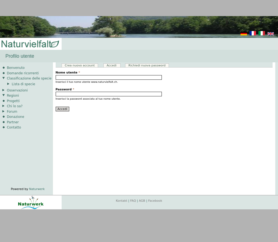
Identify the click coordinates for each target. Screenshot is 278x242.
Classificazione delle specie (29, 78)
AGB (142, 201)
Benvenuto (15, 68)
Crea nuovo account (80, 65)
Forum (12, 112)
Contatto (14, 127)
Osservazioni (17, 90)
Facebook (155, 201)
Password (65, 89)
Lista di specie (23, 84)
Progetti (13, 101)
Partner (13, 122)
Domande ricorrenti (23, 73)
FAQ (133, 201)
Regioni (13, 95)
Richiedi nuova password (147, 65)
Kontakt (121, 201)
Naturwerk (37, 189)
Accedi (114, 65)
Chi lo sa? (15, 106)
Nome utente (68, 72)
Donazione (15, 117)
